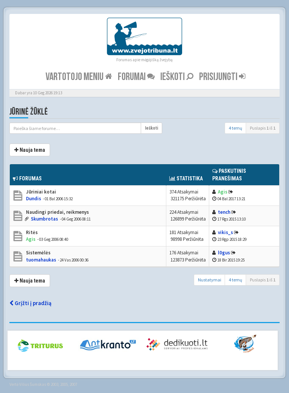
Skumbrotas (44, 219)
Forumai (136, 77)
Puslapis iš (262, 128)
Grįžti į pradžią (30, 303)
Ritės (31, 232)
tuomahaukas (41, 260)
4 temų (235, 128)
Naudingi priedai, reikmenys (57, 212)
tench (224, 212)
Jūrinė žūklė (28, 111)
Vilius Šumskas (32, 384)
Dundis (33, 198)
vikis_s (225, 232)
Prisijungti (222, 77)
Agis (222, 192)
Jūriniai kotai (40, 192)
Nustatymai (209, 280)
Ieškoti (176, 77)
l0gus (224, 252)
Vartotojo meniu (79, 77)
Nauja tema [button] (29, 150)
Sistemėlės (37, 252)
